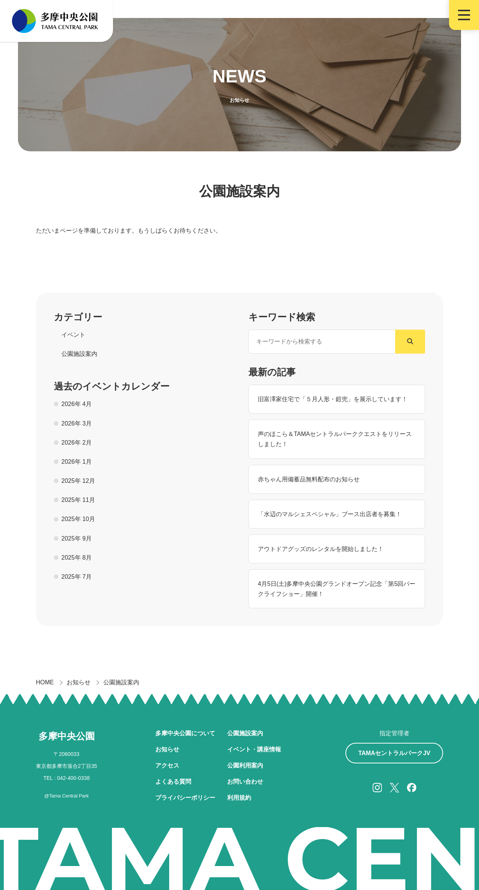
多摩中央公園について (185, 733)
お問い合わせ (245, 781)
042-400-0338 (73, 778)
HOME (45, 682)
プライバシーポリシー (185, 797)
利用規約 (239, 797)
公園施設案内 (121, 682)
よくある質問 (173, 781)
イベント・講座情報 (254, 749)
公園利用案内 (245, 765)
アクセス (167, 765)
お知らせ (79, 682)
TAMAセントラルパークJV (394, 753)
